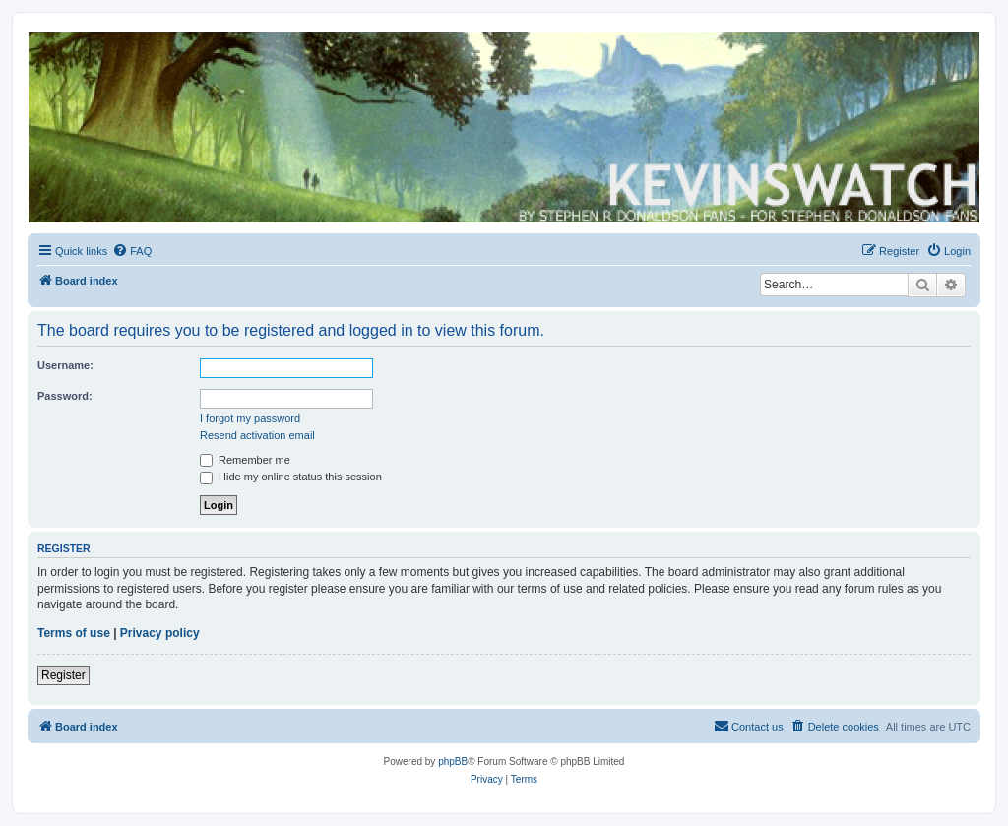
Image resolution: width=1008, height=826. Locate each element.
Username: (65, 365)
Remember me (245, 460)
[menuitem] (132, 251)
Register (63, 675)
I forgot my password (250, 418)
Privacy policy (160, 633)
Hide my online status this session (291, 476)
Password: (65, 396)
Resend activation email (257, 435)
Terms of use (73, 633)
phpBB (453, 761)
